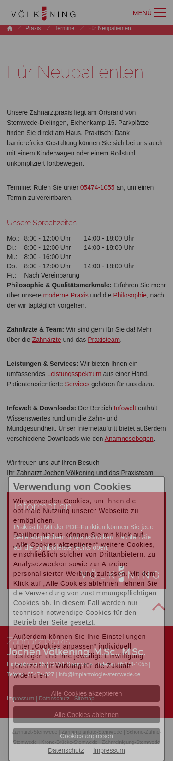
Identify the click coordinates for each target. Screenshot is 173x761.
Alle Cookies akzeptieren (86, 693)
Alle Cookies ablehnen (86, 714)
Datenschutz (66, 750)
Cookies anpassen (86, 736)
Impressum (109, 750)
